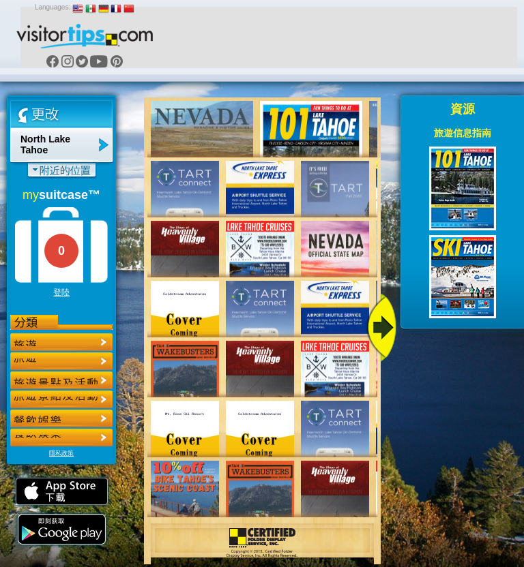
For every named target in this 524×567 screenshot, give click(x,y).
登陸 (61, 292)
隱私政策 (61, 453)
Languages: (52, 7)
